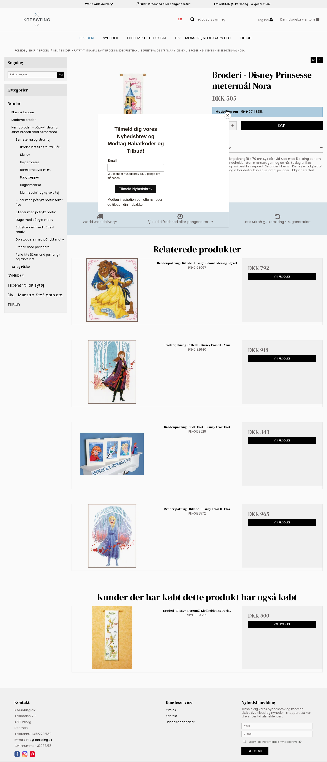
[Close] (227, 115)
